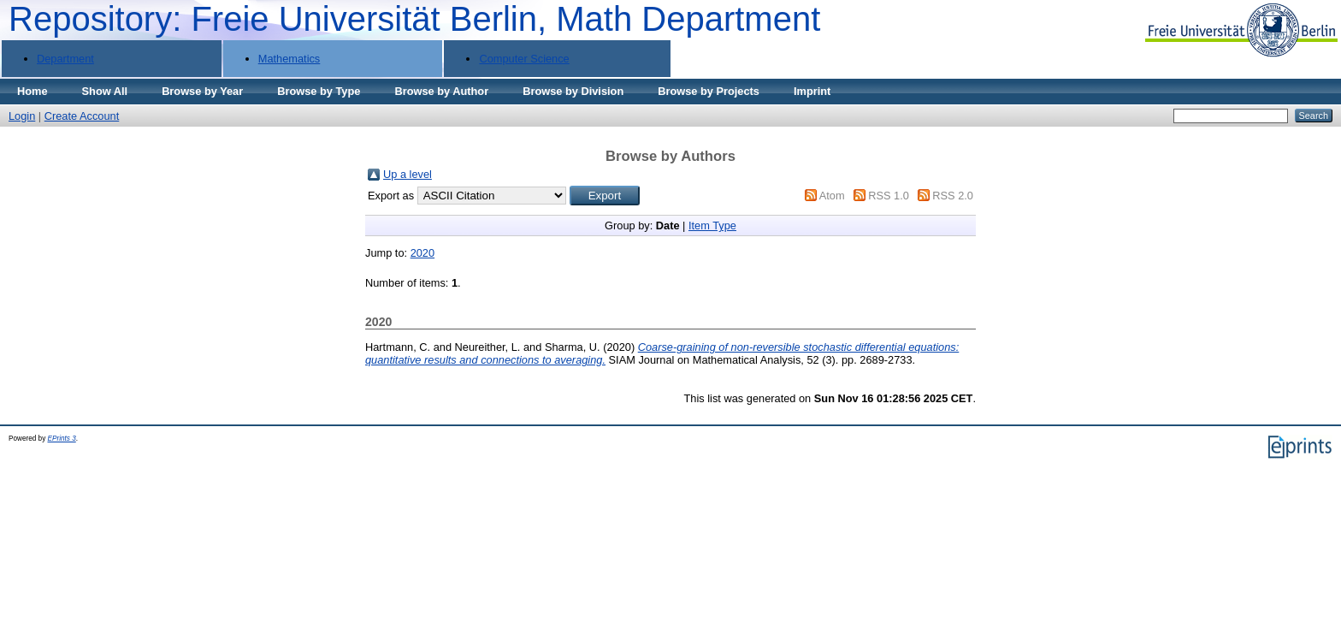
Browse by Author (441, 91)
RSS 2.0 (952, 195)
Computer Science (524, 58)
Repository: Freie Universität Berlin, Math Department (414, 19)
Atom (832, 195)
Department (65, 58)
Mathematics (289, 58)
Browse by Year (202, 91)
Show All (105, 91)
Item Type (712, 225)
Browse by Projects (708, 91)
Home (32, 91)
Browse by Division (573, 91)
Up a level (407, 174)
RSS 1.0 (888, 195)
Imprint (812, 91)
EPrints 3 (62, 438)
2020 (422, 252)
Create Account (82, 116)
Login (22, 116)
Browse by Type (318, 91)
